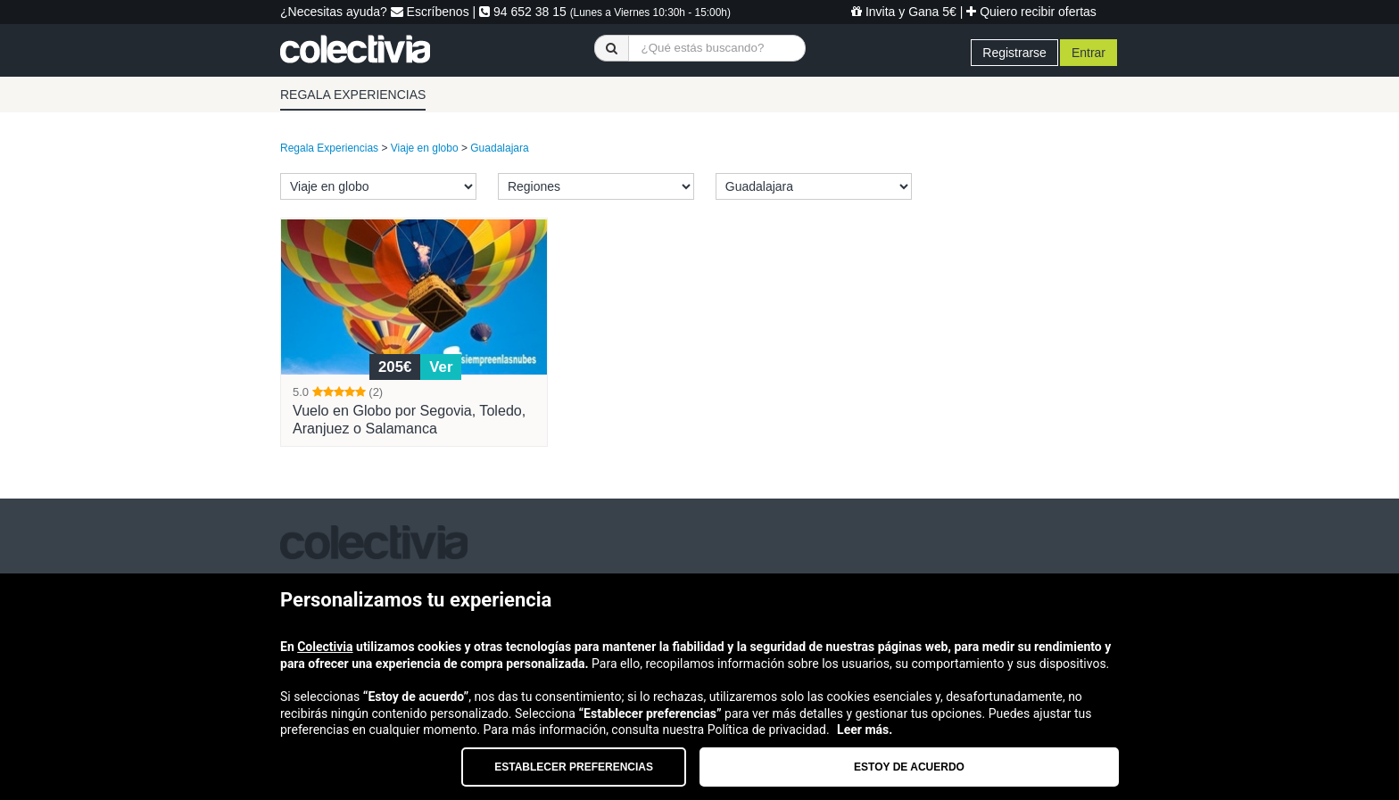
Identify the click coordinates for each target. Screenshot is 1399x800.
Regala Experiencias (329, 148)
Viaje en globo (425, 148)
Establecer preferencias (573, 767)
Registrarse (1014, 52)
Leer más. (864, 729)
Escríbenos (430, 11)
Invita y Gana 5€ (903, 11)
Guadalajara (499, 148)
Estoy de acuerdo (909, 767)
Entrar (1088, 52)
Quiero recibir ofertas (1031, 11)
